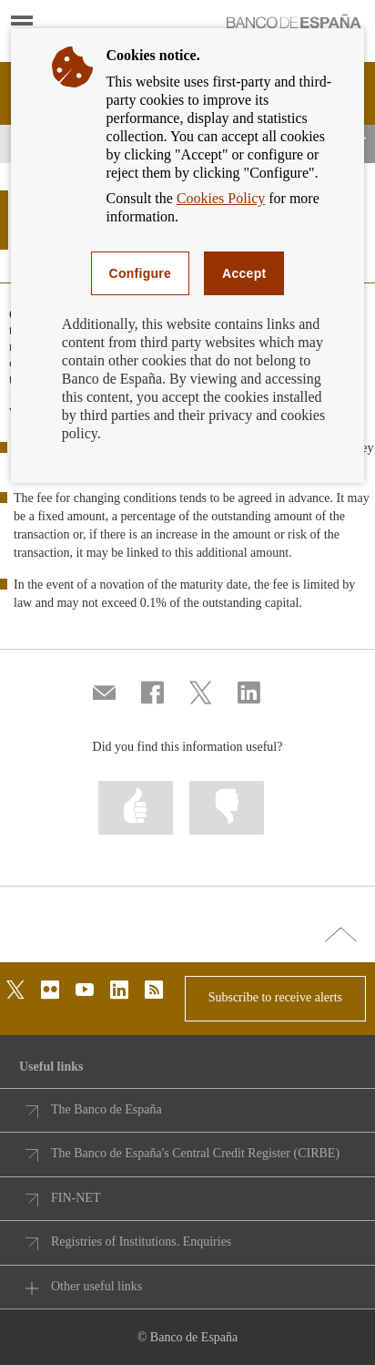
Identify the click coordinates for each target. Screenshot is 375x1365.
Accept (244, 273)
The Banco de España (106, 1109)
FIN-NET (75, 1198)
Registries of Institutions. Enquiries (141, 1241)
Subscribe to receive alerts (275, 997)
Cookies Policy (221, 198)
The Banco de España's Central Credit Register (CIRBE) (195, 1153)
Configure (140, 273)
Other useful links (96, 1286)
